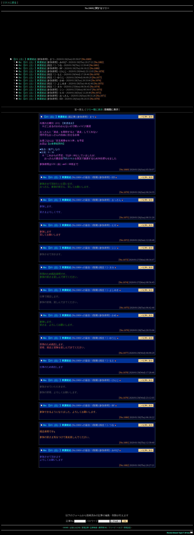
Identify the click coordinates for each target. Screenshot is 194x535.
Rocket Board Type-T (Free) (180, 533)
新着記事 (85, 528)
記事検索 (93, 528)
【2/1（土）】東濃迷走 (24, 59)
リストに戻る (9, 2)
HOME (65, 528)
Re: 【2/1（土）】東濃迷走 (32, 62)
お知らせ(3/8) (75, 528)
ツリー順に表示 (94, 109)
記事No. (76, 521)
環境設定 (127, 528)
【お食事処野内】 (56, 143)
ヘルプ (119, 528)
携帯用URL (103, 528)
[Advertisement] (88, 34)
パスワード (98, 521)
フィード (112, 528)
